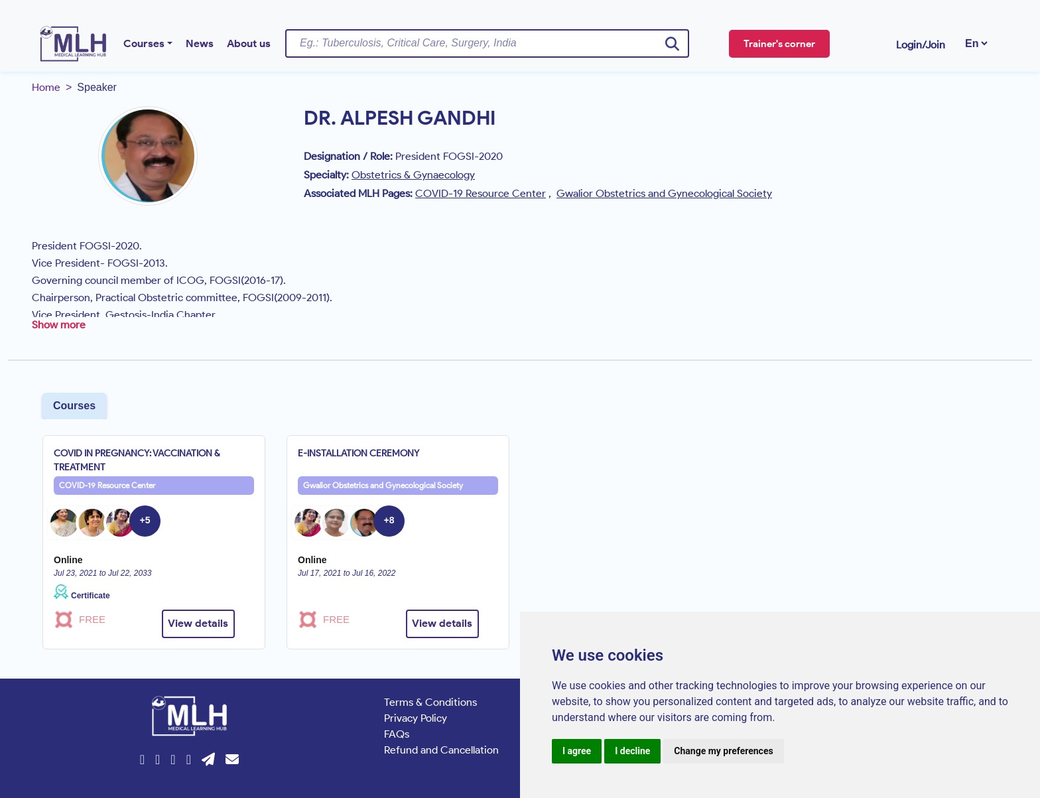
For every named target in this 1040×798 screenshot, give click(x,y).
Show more (59, 324)
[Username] (487, 43)
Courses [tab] (74, 405)
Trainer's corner (779, 44)
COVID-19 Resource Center (107, 485)
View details (198, 623)
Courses (143, 43)
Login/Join (920, 44)
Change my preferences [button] (723, 751)
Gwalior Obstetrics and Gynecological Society (383, 485)
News (200, 43)
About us (249, 43)
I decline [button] (632, 751)
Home (46, 87)
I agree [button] (576, 751)
